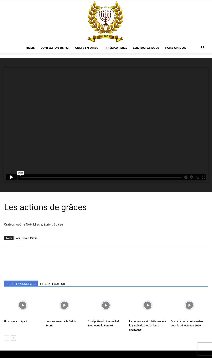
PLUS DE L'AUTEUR (52, 284)
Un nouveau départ (15, 321)
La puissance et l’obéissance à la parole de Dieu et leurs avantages (147, 325)
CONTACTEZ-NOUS (146, 48)
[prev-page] (6, 338)
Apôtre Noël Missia (26, 237)
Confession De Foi (55, 48)
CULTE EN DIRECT (87, 48)
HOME (30, 48)
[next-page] (13, 338)
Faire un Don (175, 48)
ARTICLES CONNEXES (21, 284)
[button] (203, 48)
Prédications (116, 48)
